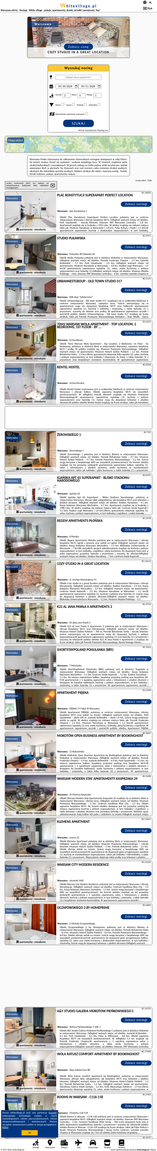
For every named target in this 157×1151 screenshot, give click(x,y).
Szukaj (78, 123)
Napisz (153, 1149)
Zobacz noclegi (136, 204)
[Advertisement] (78, 976)
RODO (5, 1127)
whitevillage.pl (78, 5)
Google (52, 1112)
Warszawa (12, 198)
